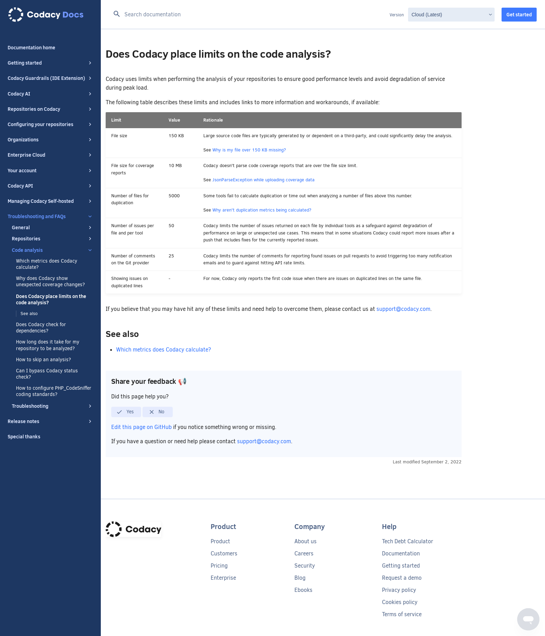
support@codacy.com (403, 309)
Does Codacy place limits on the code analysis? (51, 299)
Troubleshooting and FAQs (50, 216)
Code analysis (52, 250)
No (156, 412)
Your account (50, 170)
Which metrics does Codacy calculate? (46, 264)
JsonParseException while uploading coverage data (263, 180)
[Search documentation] (249, 15)
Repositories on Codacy (50, 109)
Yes (125, 412)
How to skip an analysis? (43, 360)
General (52, 227)
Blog (300, 577)
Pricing (219, 565)
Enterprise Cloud (50, 155)
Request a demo (402, 577)
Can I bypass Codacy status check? (47, 374)
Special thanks (24, 436)
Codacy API (50, 186)
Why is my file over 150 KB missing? (249, 150)
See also (29, 313)
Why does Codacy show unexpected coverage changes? (50, 281)
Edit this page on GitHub (142, 427)
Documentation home (31, 47)
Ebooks (303, 590)
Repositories (52, 239)
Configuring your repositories (50, 124)
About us (305, 541)
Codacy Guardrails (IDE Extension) (50, 78)
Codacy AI (50, 94)
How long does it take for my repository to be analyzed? (47, 345)
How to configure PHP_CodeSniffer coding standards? (53, 391)
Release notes (50, 421)
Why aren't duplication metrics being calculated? (261, 210)
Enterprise (223, 577)
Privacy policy (399, 590)
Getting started (50, 63)
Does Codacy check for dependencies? (41, 328)
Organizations (50, 140)
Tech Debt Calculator (407, 541)
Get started (519, 14)
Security (304, 565)
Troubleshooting (52, 406)
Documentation (401, 553)
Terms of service (402, 614)
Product (220, 541)
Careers (304, 553)
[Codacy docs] (50, 14)
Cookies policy (399, 602)
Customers (224, 553)
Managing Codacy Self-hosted (50, 201)
